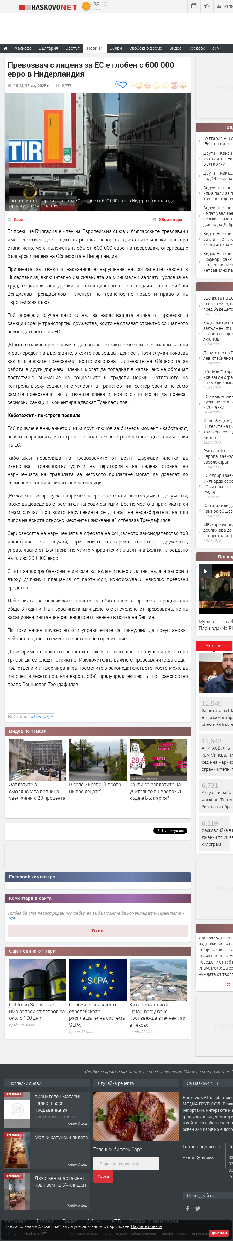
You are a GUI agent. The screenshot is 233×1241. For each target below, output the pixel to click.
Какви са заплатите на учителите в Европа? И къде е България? (155, 791)
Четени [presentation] (214, 645)
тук (11, 917)
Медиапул (42, 716)
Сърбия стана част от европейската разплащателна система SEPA (97, 1014)
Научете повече (146, 1226)
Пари (18, 219)
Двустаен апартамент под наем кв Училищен (60, 1181)
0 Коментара (170, 219)
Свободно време (145, 48)
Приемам (219, 1233)
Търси (103, 1176)
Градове (197, 48)
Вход (98, 930)
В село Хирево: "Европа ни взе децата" (95, 787)
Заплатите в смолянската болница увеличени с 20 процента (37, 791)
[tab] (214, 648)
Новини (94, 48)
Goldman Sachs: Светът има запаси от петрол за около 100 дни (37, 1011)
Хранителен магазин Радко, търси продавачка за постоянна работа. (58, 1106)
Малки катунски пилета (61, 1137)
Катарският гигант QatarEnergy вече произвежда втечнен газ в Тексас (157, 1014)
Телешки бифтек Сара (118, 1149)
